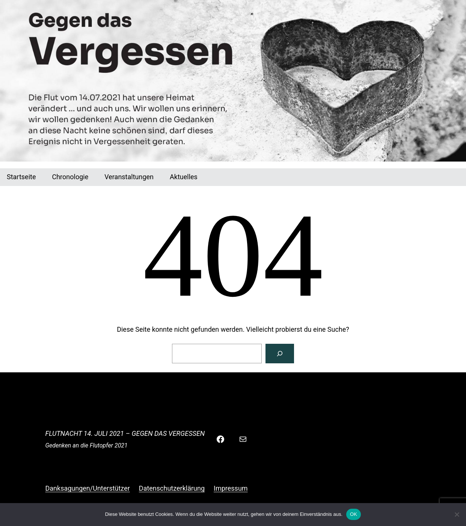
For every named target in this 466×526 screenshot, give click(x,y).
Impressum (231, 488)
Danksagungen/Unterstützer (87, 488)
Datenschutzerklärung (172, 488)
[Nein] (456, 514)
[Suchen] (279, 353)
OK (353, 514)
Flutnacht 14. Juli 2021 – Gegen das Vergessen (125, 433)
